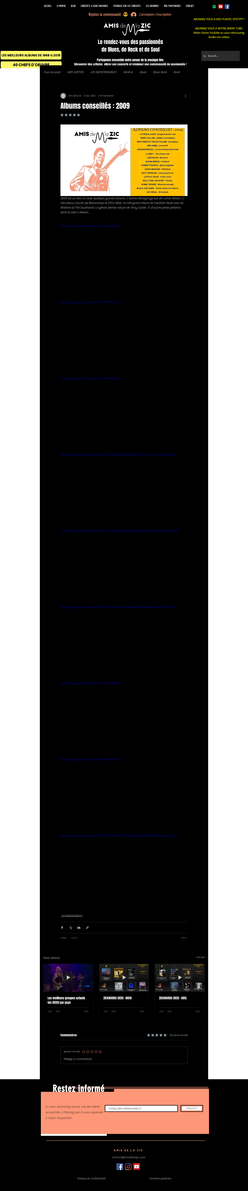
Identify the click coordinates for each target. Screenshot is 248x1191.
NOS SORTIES (75, 72)
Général (128, 72)
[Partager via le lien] (87, 927)
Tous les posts (51, 72)
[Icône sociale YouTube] (220, 6)
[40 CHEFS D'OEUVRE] (31, 64)
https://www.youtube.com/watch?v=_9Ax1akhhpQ (89, 683)
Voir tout (200, 957)
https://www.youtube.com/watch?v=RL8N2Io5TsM (89, 302)
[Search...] (220, 56)
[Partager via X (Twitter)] (70, 927)
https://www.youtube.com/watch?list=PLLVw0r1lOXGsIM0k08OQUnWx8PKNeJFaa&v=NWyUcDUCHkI (119, 530)
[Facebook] (227, 6)
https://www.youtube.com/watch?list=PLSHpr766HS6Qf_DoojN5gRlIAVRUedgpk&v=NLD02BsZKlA (117, 607)
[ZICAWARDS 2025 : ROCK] (124, 978)
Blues (142, 72)
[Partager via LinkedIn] (79, 927)
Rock (176, 72)
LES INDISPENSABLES (103, 72)
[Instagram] (128, 1166)
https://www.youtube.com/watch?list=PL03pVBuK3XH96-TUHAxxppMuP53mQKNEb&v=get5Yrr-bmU (118, 835)
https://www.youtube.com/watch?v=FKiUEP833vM (89, 225)
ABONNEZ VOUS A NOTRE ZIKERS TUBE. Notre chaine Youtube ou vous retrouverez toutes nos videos (218, 33)
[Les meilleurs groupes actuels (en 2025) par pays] (68, 978)
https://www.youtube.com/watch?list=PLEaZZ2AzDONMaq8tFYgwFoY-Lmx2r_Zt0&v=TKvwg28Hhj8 (118, 454)
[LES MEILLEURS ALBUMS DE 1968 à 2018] (31, 55)
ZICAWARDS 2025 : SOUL (173, 998)
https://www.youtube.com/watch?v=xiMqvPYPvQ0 (89, 378)
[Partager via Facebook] (62, 927)
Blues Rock (159, 72)
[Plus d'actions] (185, 96)
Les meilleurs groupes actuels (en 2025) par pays (66, 1000)
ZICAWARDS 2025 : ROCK (117, 998)
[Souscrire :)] (192, 1108)
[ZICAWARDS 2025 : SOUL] (180, 978)
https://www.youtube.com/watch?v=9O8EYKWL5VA (90, 759)
